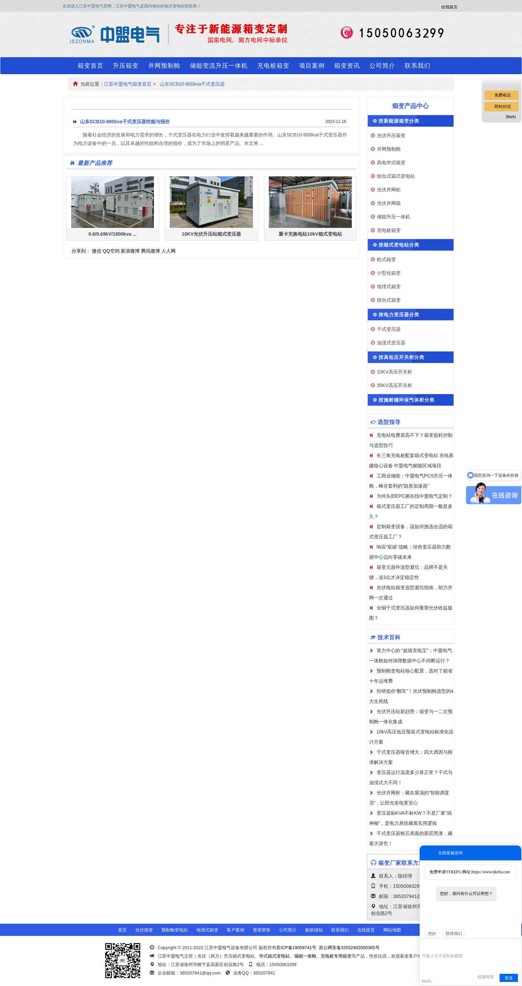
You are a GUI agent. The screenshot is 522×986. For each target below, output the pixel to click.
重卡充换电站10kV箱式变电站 (310, 234)
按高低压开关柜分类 (401, 357)
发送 (509, 978)
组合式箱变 (389, 300)
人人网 (168, 251)
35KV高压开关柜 (394, 385)
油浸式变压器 (391, 342)
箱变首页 (90, 65)
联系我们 (417, 65)
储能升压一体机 (393, 216)
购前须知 (314, 930)
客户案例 (235, 930)
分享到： (81, 251)
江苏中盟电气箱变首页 (128, 84)
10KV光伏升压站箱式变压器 (211, 234)
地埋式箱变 (389, 286)
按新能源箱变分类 (399, 121)
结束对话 (486, 976)
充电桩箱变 (273, 65)
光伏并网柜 (389, 189)
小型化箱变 (389, 273)
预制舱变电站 (174, 930)
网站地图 (392, 930)
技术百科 (389, 637)
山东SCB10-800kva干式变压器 (192, 84)
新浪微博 (130, 251)
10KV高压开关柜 (394, 371)
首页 (122, 930)
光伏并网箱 (389, 203)
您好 (432, 933)
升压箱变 (126, 65)
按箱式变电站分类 (399, 245)
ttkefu (511, 116)
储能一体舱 (305, 956)
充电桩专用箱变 (336, 956)
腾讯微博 (150, 251)
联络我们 (454, 933)
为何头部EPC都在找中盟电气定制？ (415, 496)
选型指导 (389, 422)
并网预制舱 (164, 65)
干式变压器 (389, 329)
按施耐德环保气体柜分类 (407, 400)
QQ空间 (111, 251)
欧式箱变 (386, 259)
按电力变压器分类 (399, 314)
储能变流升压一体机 (219, 65)
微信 (96, 251)
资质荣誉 (261, 930)
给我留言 (449, 7)
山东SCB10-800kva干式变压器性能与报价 (125, 121)
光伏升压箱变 (391, 135)
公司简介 (382, 65)
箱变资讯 (347, 65)
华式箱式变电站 (274, 956)
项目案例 (312, 65)
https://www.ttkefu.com (490, 872)
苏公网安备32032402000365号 (349, 947)
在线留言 (366, 930)
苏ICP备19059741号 (296, 947)
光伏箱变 (144, 930)
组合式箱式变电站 (396, 176)
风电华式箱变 (391, 162)
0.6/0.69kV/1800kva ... (112, 234)
